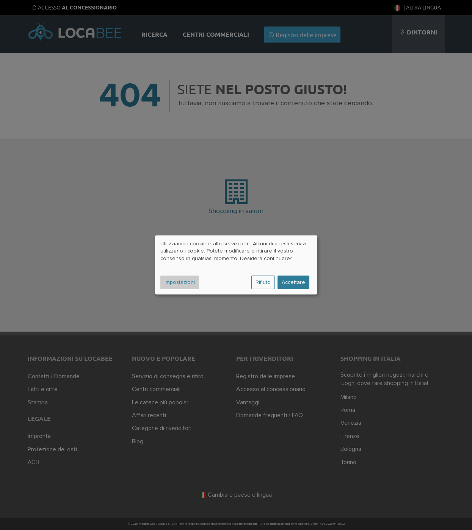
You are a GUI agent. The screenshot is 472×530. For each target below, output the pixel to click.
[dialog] (236, 265)
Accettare (293, 282)
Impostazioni (180, 282)
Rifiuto (263, 282)
